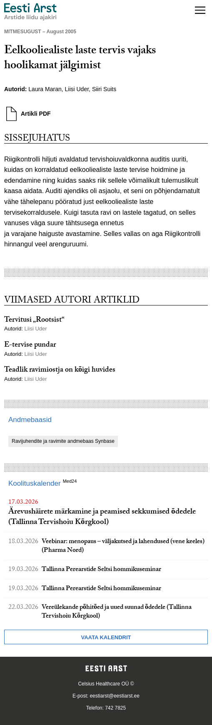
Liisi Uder (77, 89)
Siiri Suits (104, 89)
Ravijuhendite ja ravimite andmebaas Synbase (63, 441)
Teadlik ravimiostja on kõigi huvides (59, 370)
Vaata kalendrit (106, 637)
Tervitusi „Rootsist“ (34, 320)
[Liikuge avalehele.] (30, 12)
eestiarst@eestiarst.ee (115, 696)
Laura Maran (44, 89)
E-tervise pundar (30, 345)
